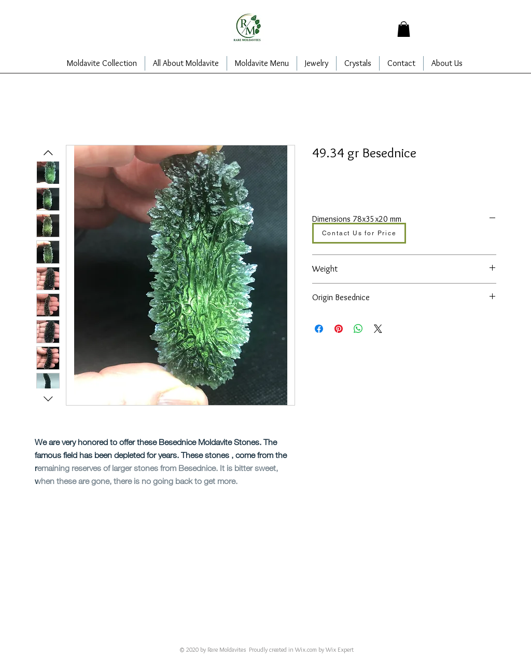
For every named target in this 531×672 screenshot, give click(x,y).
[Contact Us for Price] (359, 233)
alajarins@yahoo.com (247, 635)
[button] (403, 29)
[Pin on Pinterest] (338, 328)
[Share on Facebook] (319, 328)
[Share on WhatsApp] (358, 328)
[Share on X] (378, 328)
